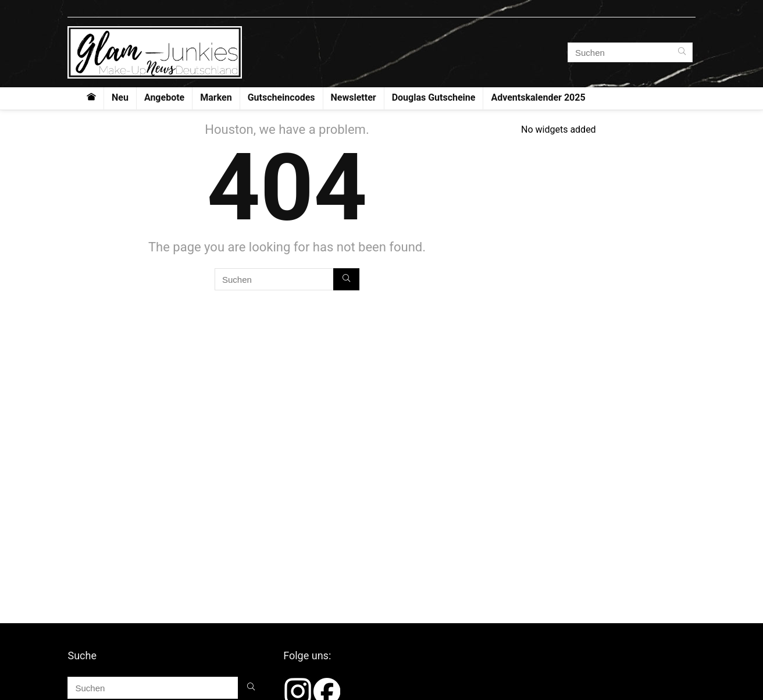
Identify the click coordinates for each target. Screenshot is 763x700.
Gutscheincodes (281, 97)
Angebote (164, 97)
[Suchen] (682, 52)
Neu (120, 97)
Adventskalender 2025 (538, 97)
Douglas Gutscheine (434, 97)
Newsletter (353, 97)
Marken (215, 97)
